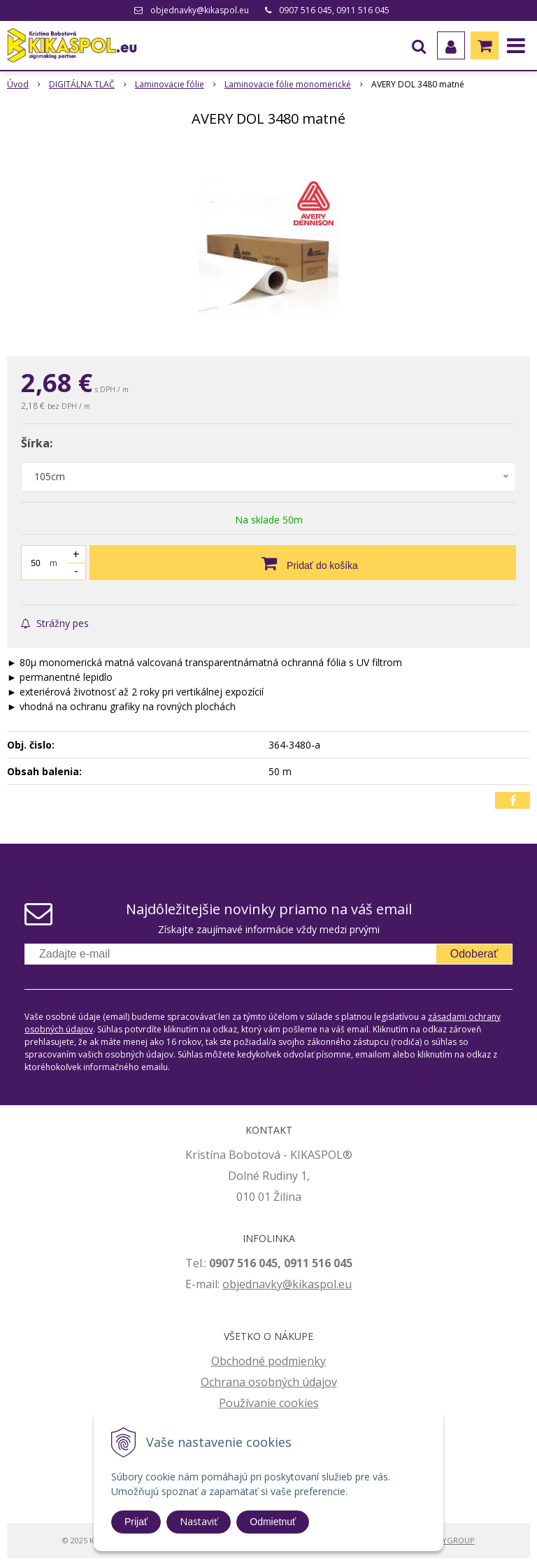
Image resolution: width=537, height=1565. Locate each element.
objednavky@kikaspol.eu (199, 10)
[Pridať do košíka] (303, 562)
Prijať (136, 1521)
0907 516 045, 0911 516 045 (334, 10)
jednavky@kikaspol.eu (294, 1284)
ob (229, 1284)
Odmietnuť (273, 1521)
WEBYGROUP (450, 1540)
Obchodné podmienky (268, 1361)
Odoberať (474, 954)
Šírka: (36, 443)
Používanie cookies (269, 1403)
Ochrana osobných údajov (269, 1382)
